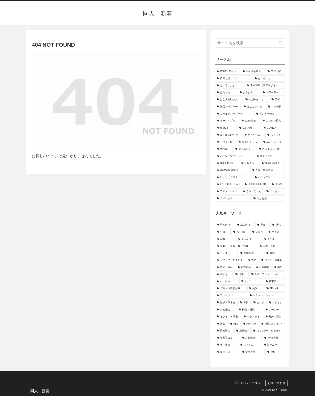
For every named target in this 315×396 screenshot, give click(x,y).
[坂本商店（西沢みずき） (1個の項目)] (265, 85)
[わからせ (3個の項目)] (250, 324)
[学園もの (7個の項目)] (251, 253)
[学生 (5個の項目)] (278, 267)
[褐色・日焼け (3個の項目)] (250, 310)
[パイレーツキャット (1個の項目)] (234, 156)
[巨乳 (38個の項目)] (277, 225)
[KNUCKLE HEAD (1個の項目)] (228, 184)
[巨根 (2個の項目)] (275, 352)
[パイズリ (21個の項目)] (276, 232)
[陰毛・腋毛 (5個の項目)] (225, 267)
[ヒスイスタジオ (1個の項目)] (271, 149)
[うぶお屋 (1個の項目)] (268, 198)
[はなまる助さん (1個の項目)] (229, 99)
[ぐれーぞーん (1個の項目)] (252, 191)
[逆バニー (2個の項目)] (273, 345)
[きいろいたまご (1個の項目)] (229, 85)
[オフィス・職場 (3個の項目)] (228, 317)
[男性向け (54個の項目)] (224, 225)
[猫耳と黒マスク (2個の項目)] (233, 78)
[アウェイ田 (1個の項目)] (225, 142)
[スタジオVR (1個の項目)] (270, 156)
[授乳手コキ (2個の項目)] (227, 338)
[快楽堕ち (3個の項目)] (224, 331)
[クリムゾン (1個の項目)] (245, 149)
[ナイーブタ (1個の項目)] (233, 198)
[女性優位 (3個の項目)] (225, 310)
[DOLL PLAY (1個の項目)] (226, 163)
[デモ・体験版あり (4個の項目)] (231, 288)
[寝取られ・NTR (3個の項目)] (272, 324)
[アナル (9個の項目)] (226, 253)
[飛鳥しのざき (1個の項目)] (272, 163)
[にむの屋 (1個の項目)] (249, 128)
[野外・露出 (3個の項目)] (274, 317)
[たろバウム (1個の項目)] (254, 135)
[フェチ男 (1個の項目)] (275, 107)
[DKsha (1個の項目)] (277, 184)
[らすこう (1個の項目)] (275, 135)
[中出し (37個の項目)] (223, 232)
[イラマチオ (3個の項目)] (252, 317)
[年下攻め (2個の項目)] (226, 345)
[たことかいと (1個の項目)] (253, 107)
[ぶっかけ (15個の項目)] (248, 239)
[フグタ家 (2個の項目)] (275, 71)
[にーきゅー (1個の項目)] (275, 191)
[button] (281, 43)
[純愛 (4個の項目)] (255, 288)
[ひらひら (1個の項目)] (249, 93)
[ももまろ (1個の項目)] (249, 163)
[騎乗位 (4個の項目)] (274, 281)
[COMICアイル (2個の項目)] (227, 71)
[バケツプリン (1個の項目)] (269, 177)
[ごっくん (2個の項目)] (250, 345)
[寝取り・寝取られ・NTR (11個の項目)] (236, 246)
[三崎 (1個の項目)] (277, 99)
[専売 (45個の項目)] (262, 225)
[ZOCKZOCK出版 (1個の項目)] (256, 184)
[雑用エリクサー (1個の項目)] (228, 107)
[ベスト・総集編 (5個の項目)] (272, 260)
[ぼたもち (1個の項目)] (226, 93)
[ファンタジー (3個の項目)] (231, 295)
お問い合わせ (276, 383)
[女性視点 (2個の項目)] (252, 352)
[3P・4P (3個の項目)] (275, 288)
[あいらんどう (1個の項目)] (273, 142)
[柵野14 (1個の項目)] (225, 128)
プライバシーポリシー (248, 383)
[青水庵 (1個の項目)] (224, 149)
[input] (250, 43)
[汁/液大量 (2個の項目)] (273, 338)
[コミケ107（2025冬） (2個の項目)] (268, 331)
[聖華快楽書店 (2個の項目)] (253, 71)
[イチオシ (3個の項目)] (276, 303)
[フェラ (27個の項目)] (258, 232)
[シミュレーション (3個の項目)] (266, 295)
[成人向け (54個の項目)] (245, 225)
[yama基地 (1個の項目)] (250, 121)
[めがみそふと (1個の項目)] (256, 99)
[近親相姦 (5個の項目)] (263, 267)
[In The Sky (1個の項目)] (273, 93)
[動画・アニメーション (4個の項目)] (267, 274)
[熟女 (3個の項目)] (221, 324)
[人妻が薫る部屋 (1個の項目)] (267, 170)
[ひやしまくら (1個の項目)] (248, 142)
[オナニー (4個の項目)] (251, 281)
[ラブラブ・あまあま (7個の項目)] (230, 260)
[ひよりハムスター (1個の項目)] (233, 177)
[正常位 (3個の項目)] (242, 331)
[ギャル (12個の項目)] (273, 239)
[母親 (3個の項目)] (244, 303)
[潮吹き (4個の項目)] (224, 274)
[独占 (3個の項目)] (234, 324)
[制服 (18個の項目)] (225, 239)
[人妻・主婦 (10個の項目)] (271, 246)
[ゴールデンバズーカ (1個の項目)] (234, 114)
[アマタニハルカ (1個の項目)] (227, 191)
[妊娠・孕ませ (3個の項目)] (226, 303)
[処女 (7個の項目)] (252, 260)
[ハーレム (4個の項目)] (227, 281)
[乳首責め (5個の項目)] (244, 267)
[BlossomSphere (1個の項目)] (232, 170)
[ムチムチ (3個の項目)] (274, 310)
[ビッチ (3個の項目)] (259, 303)
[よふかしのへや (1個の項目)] (228, 135)
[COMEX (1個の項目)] (273, 128)
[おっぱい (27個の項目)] (240, 232)
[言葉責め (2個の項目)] (251, 338)
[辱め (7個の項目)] (275, 253)
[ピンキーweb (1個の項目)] (269, 114)
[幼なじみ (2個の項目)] (227, 352)
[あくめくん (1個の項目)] (269, 78)
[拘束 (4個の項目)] (241, 274)
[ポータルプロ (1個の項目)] (227, 121)
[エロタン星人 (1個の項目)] (273, 121)
